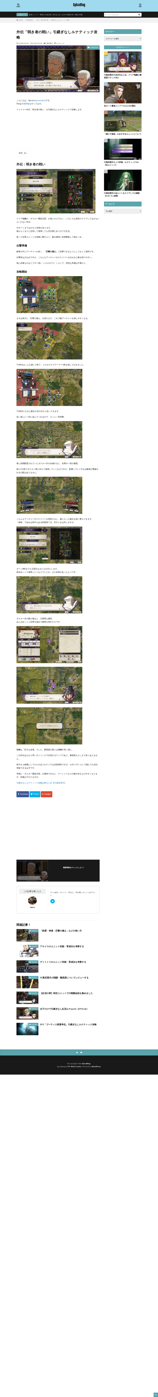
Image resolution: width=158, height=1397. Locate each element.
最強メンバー (34, 15)
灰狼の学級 (78, 15)
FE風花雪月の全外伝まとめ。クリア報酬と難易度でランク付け (122, 76)
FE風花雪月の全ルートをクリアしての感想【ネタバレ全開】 (122, 194)
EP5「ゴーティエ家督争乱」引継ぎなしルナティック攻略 (68, 1024)
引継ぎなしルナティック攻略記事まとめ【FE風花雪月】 (41, 783)
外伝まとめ (56, 15)
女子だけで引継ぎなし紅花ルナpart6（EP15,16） (64, 1008)
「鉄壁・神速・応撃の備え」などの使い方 (61, 930)
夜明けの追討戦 (45, 15)
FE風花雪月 (29, 20)
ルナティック (60, 43)
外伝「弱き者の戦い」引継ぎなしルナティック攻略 (53, 20)
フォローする (74, 871)
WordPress (96, 1066)
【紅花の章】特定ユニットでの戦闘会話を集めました (66, 993)
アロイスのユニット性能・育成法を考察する (62, 946)
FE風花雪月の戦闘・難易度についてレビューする (64, 977)
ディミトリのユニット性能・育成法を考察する (63, 962)
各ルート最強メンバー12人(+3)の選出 (120, 106)
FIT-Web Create (74, 1066)
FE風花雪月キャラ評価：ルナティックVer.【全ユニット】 (121, 163)
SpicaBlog (79, 5)
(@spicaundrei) (39, 100)
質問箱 (26, 104)
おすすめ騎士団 (67, 15)
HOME (20, 20)
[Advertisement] (58, 129)
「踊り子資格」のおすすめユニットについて (122, 134)
